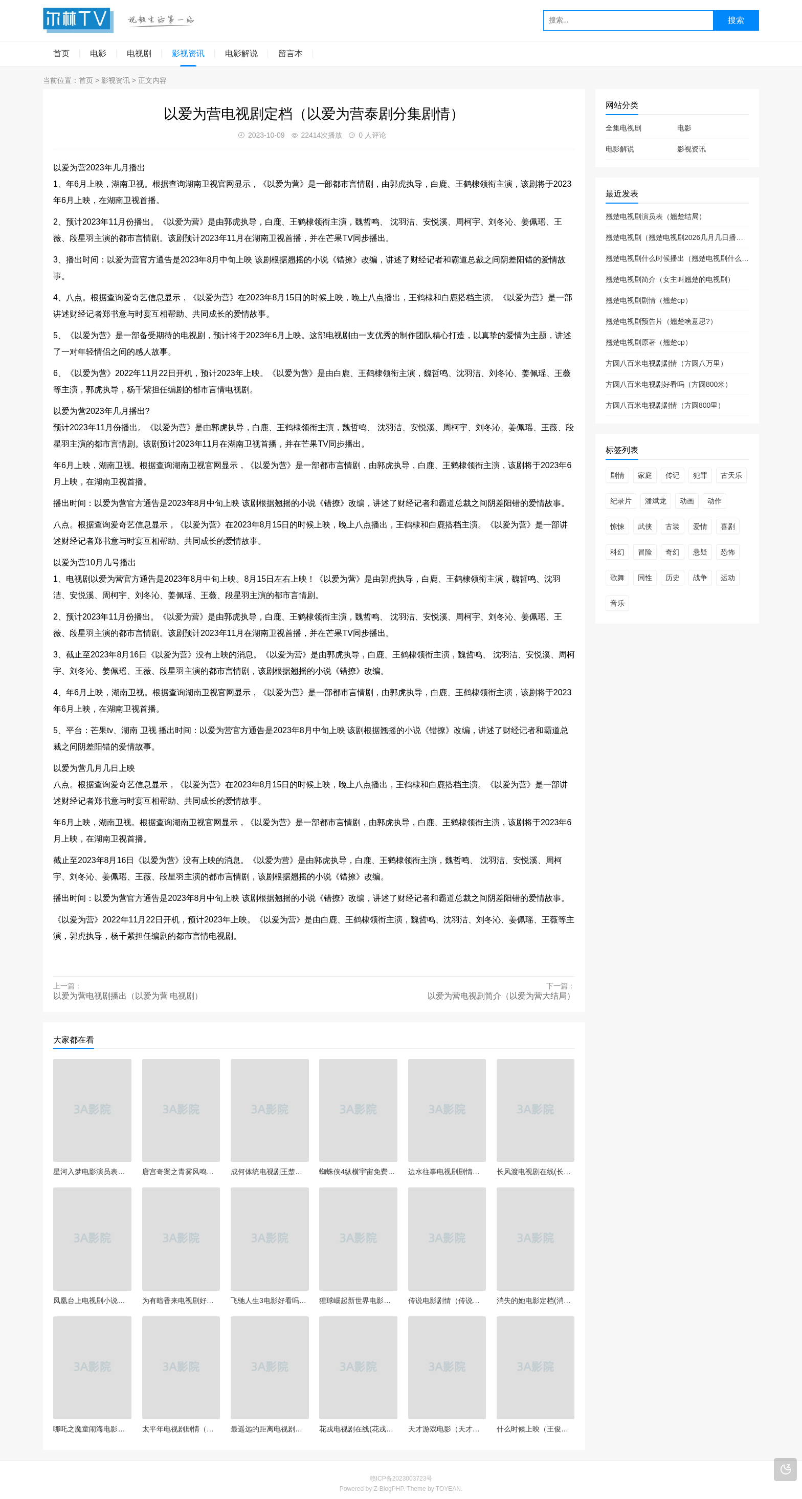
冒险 (645, 552)
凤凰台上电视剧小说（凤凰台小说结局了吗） (92, 1300)
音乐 (617, 603)
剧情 (617, 475)
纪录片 (621, 501)
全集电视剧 (623, 128)
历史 (672, 578)
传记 (672, 475)
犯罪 (700, 475)
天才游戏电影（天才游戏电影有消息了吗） (447, 1429)
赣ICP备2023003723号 (401, 1478)
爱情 (700, 526)
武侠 (645, 526)
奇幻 (672, 552)
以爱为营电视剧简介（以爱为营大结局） (501, 995)
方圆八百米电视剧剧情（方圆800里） (665, 405)
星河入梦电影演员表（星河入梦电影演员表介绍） (92, 1171)
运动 (728, 578)
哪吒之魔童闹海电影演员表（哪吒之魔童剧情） (92, 1429)
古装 (672, 526)
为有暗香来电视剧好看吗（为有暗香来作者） (181, 1300)
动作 (714, 501)
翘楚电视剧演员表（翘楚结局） (656, 216)
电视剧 (139, 53)
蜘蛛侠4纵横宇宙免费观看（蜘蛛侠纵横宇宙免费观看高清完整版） (358, 1171)
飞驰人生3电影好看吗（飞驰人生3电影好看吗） (270, 1300)
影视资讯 (188, 53)
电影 (98, 53)
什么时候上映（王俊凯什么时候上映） (536, 1429)
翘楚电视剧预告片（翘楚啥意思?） (661, 321)
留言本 (290, 53)
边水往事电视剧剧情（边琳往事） (447, 1171)
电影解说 (241, 53)
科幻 (617, 552)
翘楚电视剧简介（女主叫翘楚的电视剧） (670, 279)
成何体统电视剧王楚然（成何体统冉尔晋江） (270, 1171)
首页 (61, 53)
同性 (645, 578)
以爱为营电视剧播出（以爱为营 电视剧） (128, 995)
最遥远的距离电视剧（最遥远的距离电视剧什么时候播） (270, 1429)
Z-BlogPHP (388, 1488)
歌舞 (617, 578)
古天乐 (731, 475)
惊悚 (617, 526)
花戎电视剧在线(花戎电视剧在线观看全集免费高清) (358, 1429)
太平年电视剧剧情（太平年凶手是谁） (181, 1429)
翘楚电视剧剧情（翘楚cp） (649, 300)
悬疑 (700, 552)
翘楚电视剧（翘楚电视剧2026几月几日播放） (678, 237)
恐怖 (728, 552)
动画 (687, 501)
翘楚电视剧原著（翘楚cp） (649, 342)
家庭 (645, 475)
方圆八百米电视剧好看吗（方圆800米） (669, 384)
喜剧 (728, 526)
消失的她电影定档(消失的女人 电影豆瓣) (536, 1300)
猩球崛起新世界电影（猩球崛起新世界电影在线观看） (358, 1300)
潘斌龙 (655, 501)
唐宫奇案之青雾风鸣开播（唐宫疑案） (181, 1171)
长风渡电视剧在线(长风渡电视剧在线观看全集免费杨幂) (536, 1171)
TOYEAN (448, 1488)
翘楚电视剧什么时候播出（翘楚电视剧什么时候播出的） (695, 258)
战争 (700, 578)
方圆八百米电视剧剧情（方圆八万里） (666, 363)
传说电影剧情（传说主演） (447, 1300)
